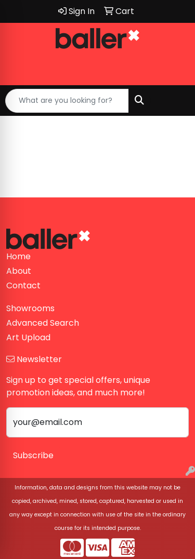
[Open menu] (174, 100)
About (18, 271)
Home (18, 256)
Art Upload (28, 337)
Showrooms (30, 308)
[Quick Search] (67, 101)
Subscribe (33, 455)
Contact (23, 285)
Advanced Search (42, 323)
